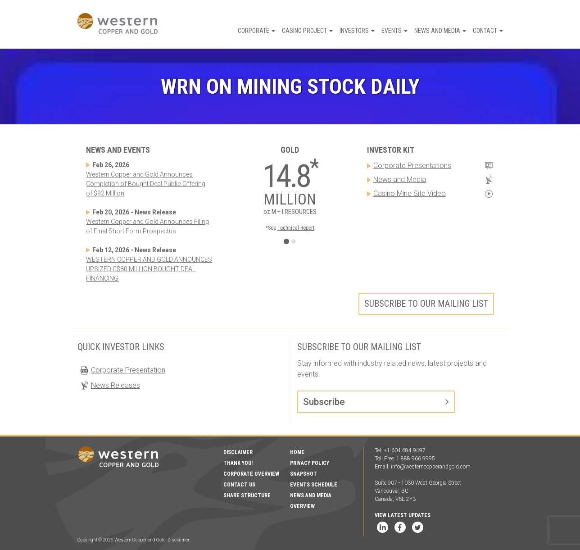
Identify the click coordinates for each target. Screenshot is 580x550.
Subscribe (324, 401)
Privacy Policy (309, 463)
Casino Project (307, 30)
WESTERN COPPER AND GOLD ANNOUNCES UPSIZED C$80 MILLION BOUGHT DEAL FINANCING (149, 269)
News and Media (440, 30)
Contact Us (239, 485)
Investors (357, 30)
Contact (488, 30)
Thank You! (238, 463)
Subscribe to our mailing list (426, 303)
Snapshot (303, 474)
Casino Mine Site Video (409, 193)
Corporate (256, 30)
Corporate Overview (251, 474)
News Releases (115, 385)
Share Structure (247, 495)
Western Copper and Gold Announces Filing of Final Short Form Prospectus (147, 226)
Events (394, 30)
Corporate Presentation (128, 370)
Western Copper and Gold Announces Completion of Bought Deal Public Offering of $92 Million (145, 184)
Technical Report (295, 228)
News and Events (118, 150)
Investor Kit (390, 150)
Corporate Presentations (412, 165)
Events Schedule (313, 485)
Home (297, 452)
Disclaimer (238, 452)
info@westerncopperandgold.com (431, 467)
